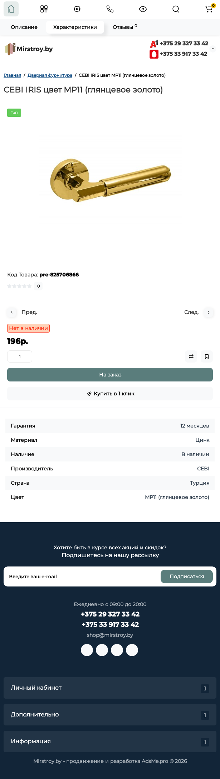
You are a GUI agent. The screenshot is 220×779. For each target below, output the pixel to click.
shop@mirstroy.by (110, 635)
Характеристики (75, 27)
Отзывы (125, 27)
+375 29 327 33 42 (179, 43)
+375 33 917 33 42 (178, 53)
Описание (24, 27)
